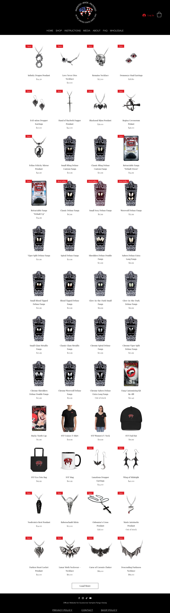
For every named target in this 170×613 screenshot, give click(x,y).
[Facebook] (79, 598)
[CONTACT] (87, 610)
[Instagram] (83, 598)
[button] (159, 14)
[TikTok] (86, 598)
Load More (85, 585)
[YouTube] (90, 598)
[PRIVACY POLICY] (62, 610)
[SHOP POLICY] (109, 610)
